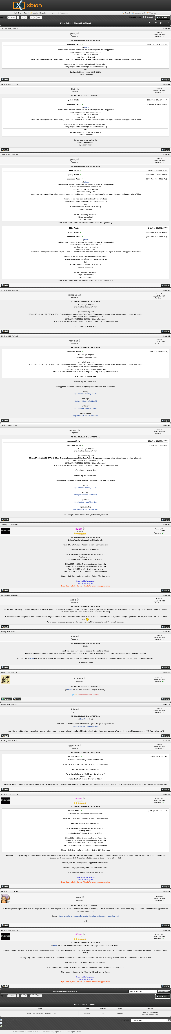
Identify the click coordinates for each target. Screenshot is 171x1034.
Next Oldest (59, 991)
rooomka (73, 341)
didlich (73, 636)
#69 (169, 632)
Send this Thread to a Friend (12, 1023)
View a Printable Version (13, 1020)
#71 (169, 704)
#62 (169, 84)
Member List (140, 13)
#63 (169, 155)
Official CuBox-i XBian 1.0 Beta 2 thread (41, 1013)
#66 (169, 425)
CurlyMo (78, 679)
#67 (169, 524)
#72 (169, 741)
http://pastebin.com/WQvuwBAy (85, 416)
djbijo (73, 89)
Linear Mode (165, 23)
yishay (73, 33)
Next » (39, 17)
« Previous (11, 17)
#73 (169, 794)
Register (42, 13)
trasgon (73, 430)
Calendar (153, 13)
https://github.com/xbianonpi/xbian (85, 726)
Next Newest (70, 991)
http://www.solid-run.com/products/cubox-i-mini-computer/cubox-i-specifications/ (88, 916)
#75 (169, 930)
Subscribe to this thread (12, 1026)
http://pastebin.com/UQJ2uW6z (85, 394)
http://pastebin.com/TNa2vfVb (85, 408)
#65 (169, 336)
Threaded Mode (154, 23)
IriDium (87, 1013)
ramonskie (73, 295)
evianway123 (153, 1014)
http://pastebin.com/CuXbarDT (85, 401)
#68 (169, 595)
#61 (169, 29)
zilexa (86, 47)
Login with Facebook (59, 13)
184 (103, 1013)
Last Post (145, 1014)
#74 (169, 891)
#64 (169, 290)
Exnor (79, 897)
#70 (169, 672)
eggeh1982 (73, 746)
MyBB (57, 1032)
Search (127, 13)
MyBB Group (76, 1032)
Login (35, 13)
